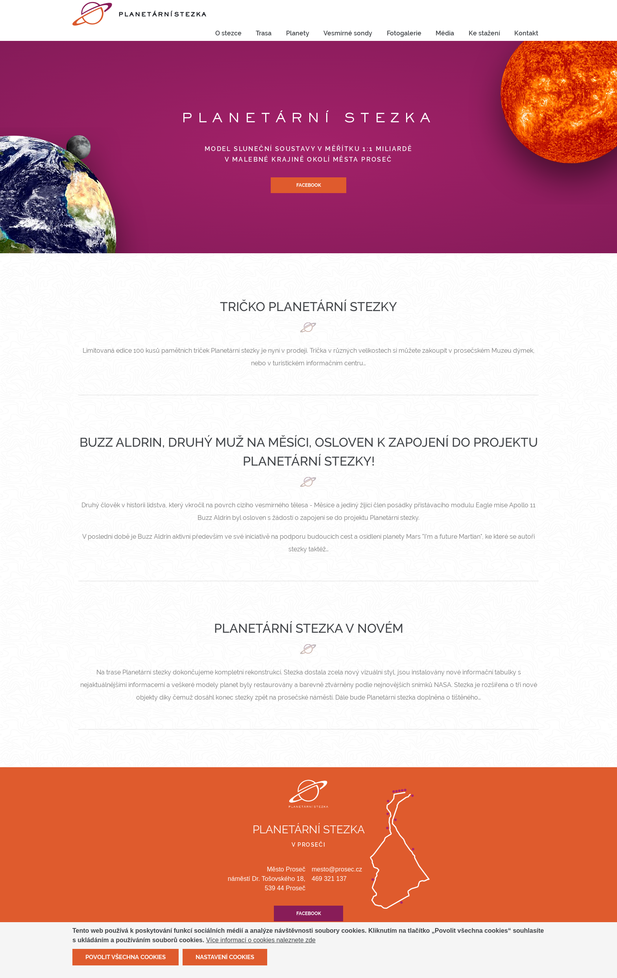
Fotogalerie (404, 33)
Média (445, 33)
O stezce (228, 33)
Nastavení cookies (225, 958)
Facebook (308, 185)
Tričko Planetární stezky (308, 306)
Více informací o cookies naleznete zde (261, 941)
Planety (297, 33)
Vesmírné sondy (347, 33)
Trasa (264, 33)
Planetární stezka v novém (308, 628)
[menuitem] (228, 33)
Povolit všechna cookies (125, 958)
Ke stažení (484, 33)
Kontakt (526, 33)
